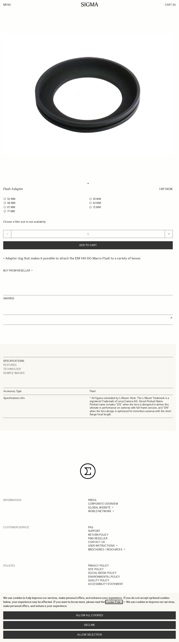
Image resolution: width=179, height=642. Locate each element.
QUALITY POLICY (98, 580)
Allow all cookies (89, 615)
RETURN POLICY (98, 534)
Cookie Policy (114, 602)
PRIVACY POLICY (98, 565)
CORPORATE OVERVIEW (103, 503)
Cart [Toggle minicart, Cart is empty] (170, 4)
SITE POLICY (96, 569)
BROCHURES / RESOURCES (105, 549)
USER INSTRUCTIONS (101, 545)
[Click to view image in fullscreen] (88, 95)
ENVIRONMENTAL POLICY (104, 576)
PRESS (92, 500)
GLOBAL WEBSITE (99, 507)
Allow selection (89, 634)
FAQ (90, 527)
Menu (7, 4)
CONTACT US (96, 542)
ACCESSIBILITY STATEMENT (105, 584)
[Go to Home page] (89, 4)
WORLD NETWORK (99, 511)
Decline (89, 624)
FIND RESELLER (97, 538)
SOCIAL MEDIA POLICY (102, 572)
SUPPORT (94, 530)
